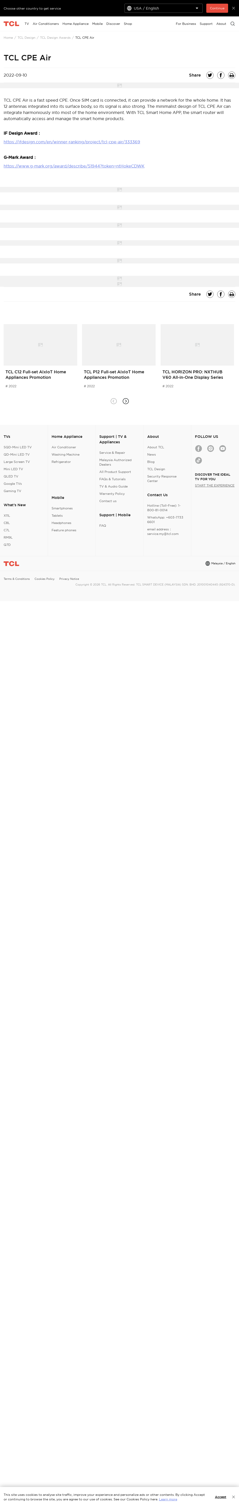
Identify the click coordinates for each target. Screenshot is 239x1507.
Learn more (168, 1499)
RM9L (8, 537)
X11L (7, 516)
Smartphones (62, 508)
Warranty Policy (112, 494)
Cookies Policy (45, 579)
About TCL (155, 447)
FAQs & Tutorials (112, 479)
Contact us (108, 501)
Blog (150, 462)
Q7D (7, 545)
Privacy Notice (69, 579)
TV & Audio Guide (113, 486)
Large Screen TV (17, 462)
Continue (217, 8)
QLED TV (11, 476)
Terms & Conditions (17, 579)
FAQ (102, 526)
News (151, 454)
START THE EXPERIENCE (214, 485)
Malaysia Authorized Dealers (115, 462)
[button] (125, 401)
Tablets (57, 516)
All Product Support (115, 472)
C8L (7, 523)
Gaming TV (12, 491)
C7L (7, 530)
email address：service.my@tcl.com (163, 531)
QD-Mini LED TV (17, 454)
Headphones (61, 523)
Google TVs (13, 484)
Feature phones (64, 530)
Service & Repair (112, 453)
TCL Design (26, 38)
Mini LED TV (13, 469)
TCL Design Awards (55, 38)
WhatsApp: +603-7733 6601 (165, 519)
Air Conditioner (64, 447)
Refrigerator (61, 462)
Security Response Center (162, 478)
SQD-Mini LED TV (18, 447)
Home (8, 38)
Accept (220, 1497)
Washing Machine (66, 454)
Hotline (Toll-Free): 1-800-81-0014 (164, 507)
